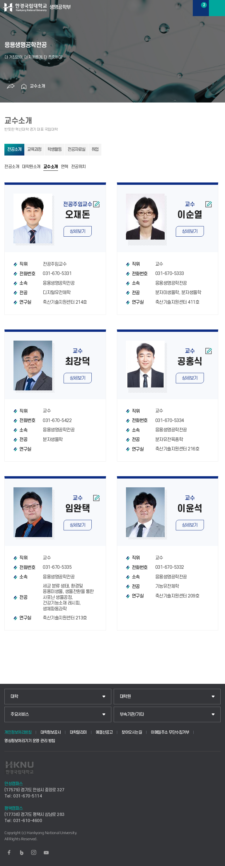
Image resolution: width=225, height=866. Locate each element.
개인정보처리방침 (17, 732)
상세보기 (78, 231)
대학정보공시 (50, 732)
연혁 (64, 167)
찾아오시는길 (132, 732)
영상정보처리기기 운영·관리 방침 (29, 741)
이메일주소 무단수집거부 (170, 732)
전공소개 (14, 149)
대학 (14, 696)
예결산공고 (104, 732)
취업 (94, 149)
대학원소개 (31, 167)
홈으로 (24, 86)
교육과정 (34, 149)
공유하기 (11, 86)
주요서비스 (20, 714)
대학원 (125, 696)
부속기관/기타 (132, 714)
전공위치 (78, 167)
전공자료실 (76, 149)
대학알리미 (78, 732)
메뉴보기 (217, 8)
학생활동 (54, 149)
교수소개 (37, 86)
